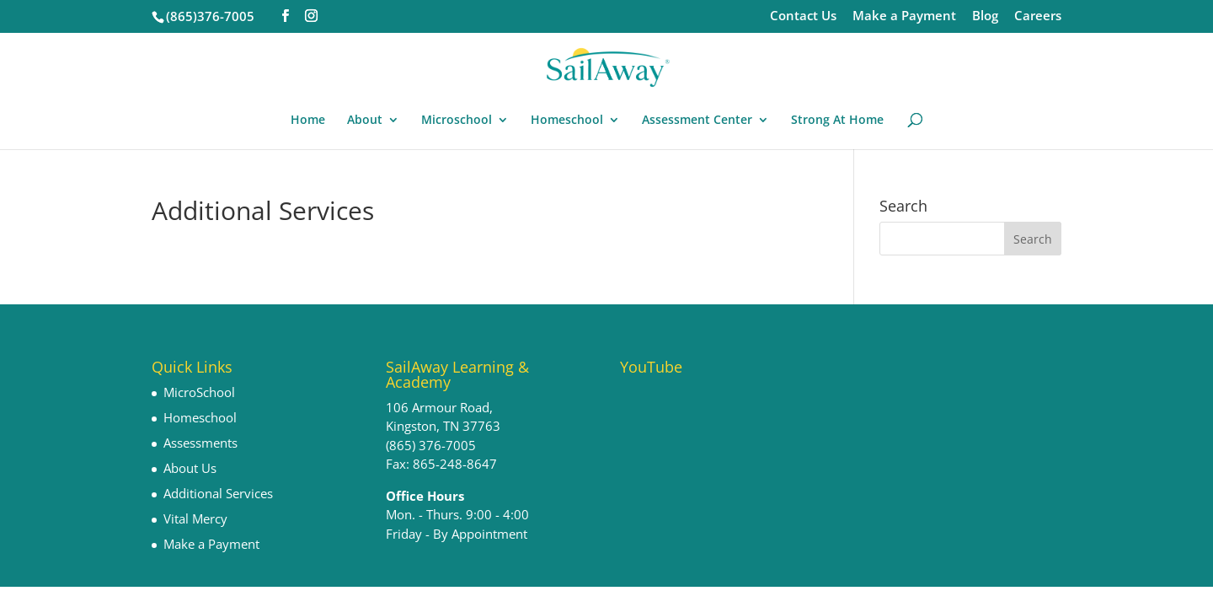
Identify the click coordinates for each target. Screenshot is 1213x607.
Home (308, 120)
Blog (985, 16)
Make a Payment (904, 16)
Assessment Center (697, 120)
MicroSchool (199, 392)
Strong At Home (837, 120)
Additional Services (218, 493)
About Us (189, 467)
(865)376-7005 (210, 16)
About (364, 120)
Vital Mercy (195, 518)
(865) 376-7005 (431, 445)
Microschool (456, 120)
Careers (1037, 16)
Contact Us (803, 16)
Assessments (200, 442)
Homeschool (567, 120)
